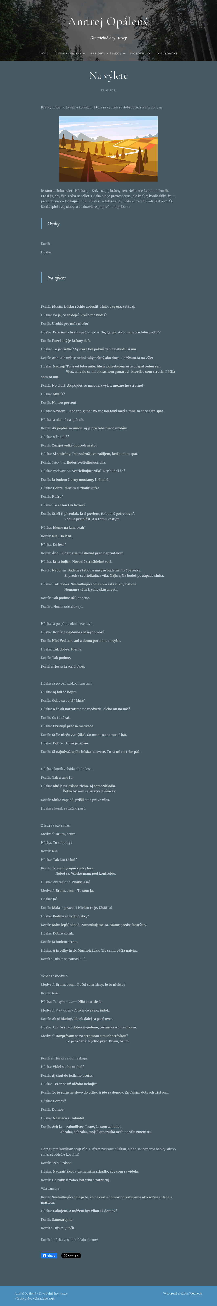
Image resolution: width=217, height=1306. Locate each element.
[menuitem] (40, 54)
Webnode (195, 1293)
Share (49, 1255)
